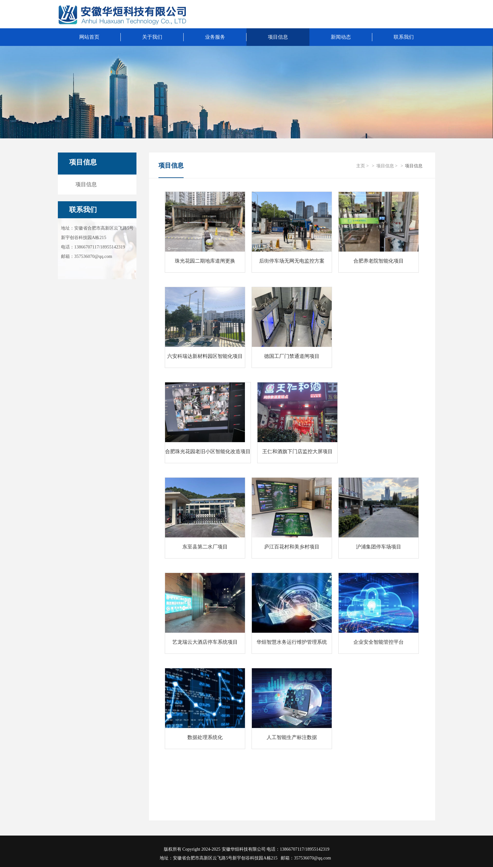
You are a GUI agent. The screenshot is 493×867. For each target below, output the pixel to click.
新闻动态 (341, 37)
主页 (360, 165)
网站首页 (89, 37)
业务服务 (215, 37)
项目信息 (278, 37)
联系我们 (83, 210)
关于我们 (152, 37)
